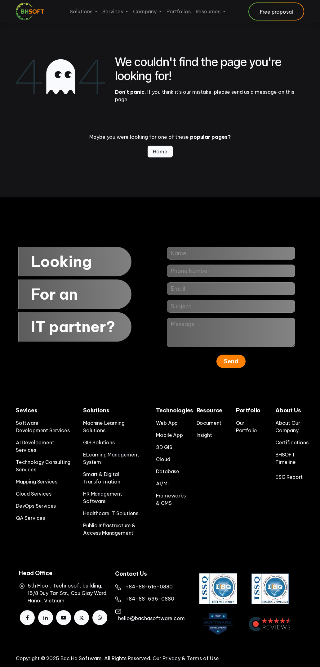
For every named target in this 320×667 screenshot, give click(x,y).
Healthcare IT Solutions (110, 513)
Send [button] (231, 361)
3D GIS (164, 447)
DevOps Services (36, 506)
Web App (167, 423)
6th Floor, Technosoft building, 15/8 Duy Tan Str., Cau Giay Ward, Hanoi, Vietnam (68, 593)
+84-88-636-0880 (150, 599)
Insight (204, 435)
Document (209, 423)
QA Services (30, 518)
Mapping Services (36, 482)
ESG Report (289, 477)
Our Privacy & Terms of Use (186, 658)
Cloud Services (33, 494)
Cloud (163, 459)
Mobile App (169, 435)
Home (160, 151)
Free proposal (276, 12)
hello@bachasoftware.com (151, 618)
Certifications (291, 442)
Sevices (27, 410)
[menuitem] (83, 11)
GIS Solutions (99, 442)
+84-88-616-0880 (149, 586)
